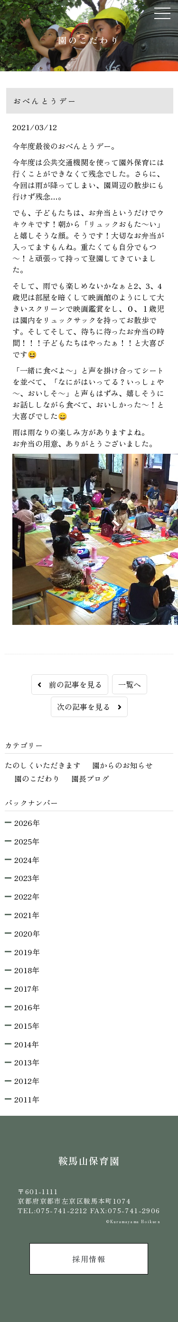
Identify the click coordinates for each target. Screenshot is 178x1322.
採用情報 (88, 1259)
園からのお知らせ (122, 765)
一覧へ (129, 684)
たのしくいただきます (43, 765)
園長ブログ (90, 778)
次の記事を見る (89, 706)
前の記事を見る (69, 684)
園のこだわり (37, 778)
